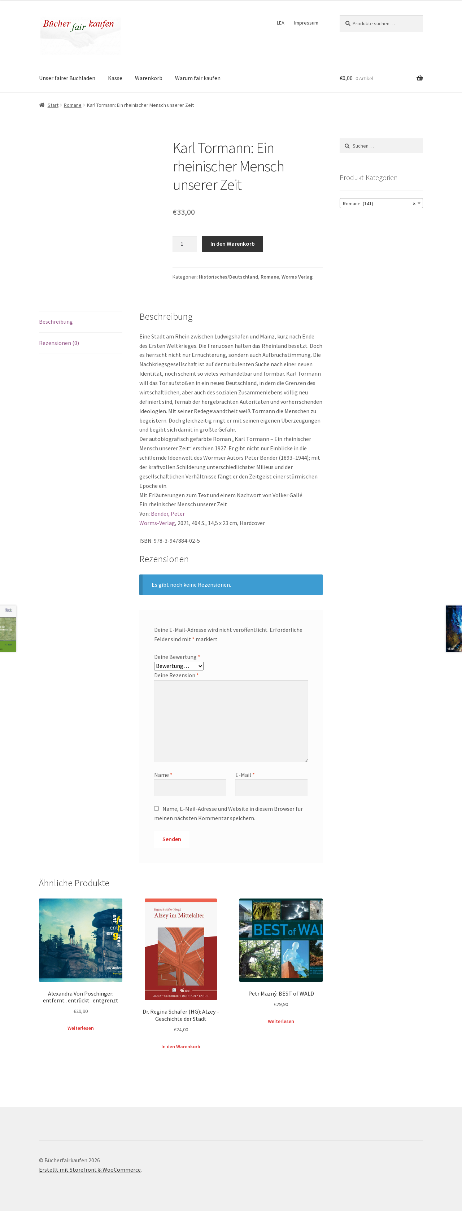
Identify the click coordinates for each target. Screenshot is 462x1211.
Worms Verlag (297, 277)
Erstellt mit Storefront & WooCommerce (90, 1169)
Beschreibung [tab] (56, 321)
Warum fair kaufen (198, 78)
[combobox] (381, 203)
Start (53, 105)
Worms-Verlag (157, 522)
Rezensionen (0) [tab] (59, 342)
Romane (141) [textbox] (379, 203)
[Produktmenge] (185, 244)
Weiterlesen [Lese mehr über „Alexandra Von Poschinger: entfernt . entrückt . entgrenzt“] (80, 1028)
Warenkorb (148, 78)
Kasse (115, 78)
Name (163, 774)
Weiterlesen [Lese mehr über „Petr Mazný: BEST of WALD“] (281, 1021)
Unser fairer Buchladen (67, 78)
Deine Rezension (176, 675)
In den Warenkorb (232, 243)
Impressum (306, 22)
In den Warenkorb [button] (180, 1046)
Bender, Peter (168, 513)
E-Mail (245, 774)
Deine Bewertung (177, 656)
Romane (73, 105)
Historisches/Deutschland (228, 277)
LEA (280, 22)
